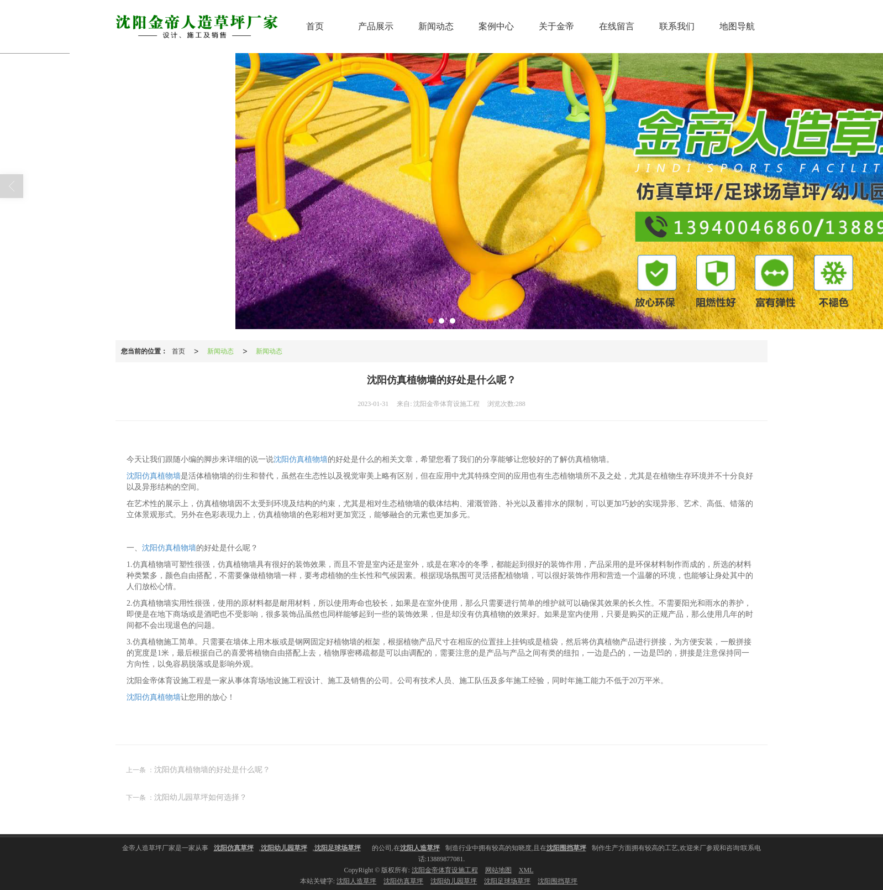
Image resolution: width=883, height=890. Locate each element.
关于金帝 (556, 25)
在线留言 (616, 25)
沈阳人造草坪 (356, 880)
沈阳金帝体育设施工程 (445, 869)
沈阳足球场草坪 (507, 880)
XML (526, 869)
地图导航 (737, 25)
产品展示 (375, 25)
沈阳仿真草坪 (403, 880)
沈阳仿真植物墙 (301, 459)
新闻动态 (436, 25)
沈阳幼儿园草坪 (453, 880)
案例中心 (496, 25)
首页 (315, 25)
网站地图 (498, 869)
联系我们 (677, 25)
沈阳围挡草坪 (557, 880)
